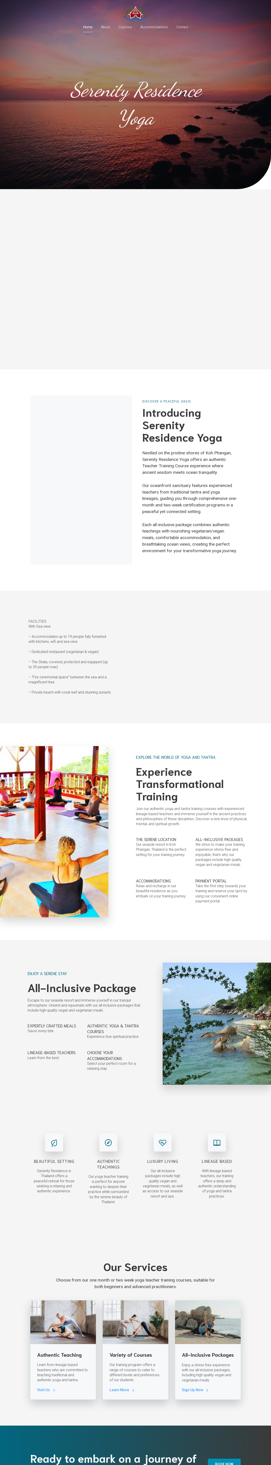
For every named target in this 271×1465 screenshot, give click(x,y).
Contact (182, 27)
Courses (125, 27)
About (105, 27)
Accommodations (154, 27)
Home (88, 27)
